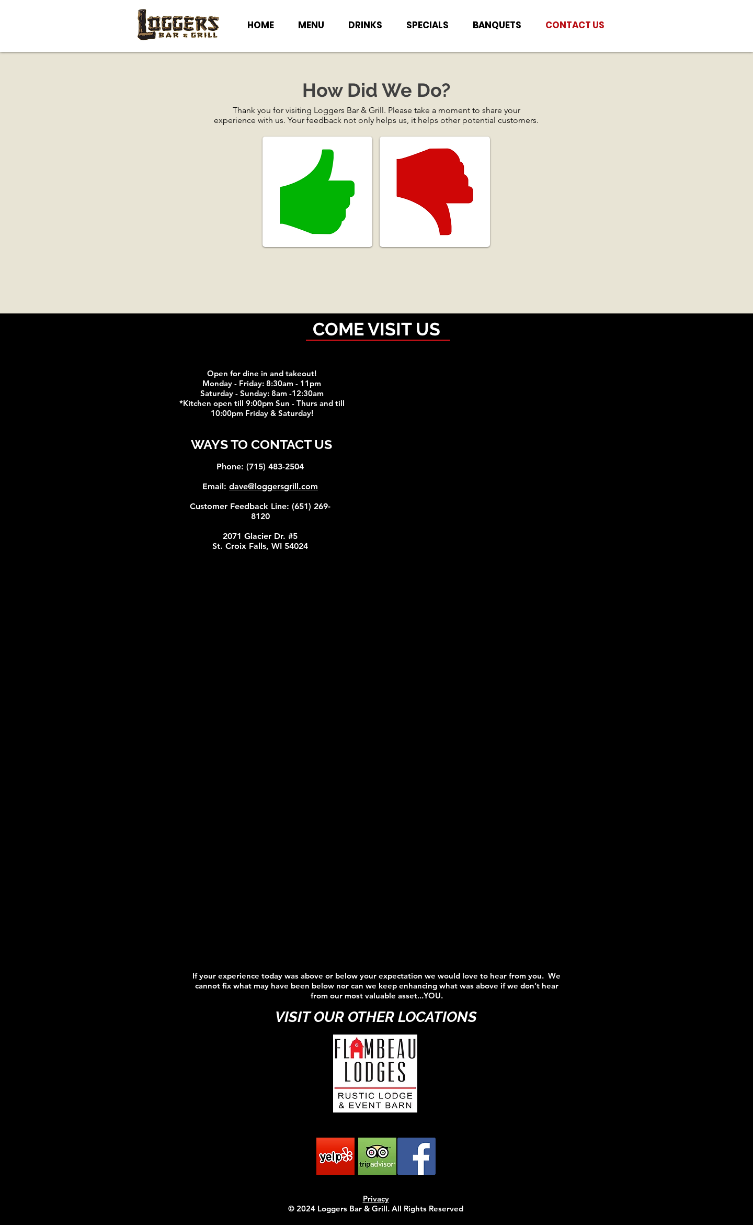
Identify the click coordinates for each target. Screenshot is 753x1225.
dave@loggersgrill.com (273, 486)
